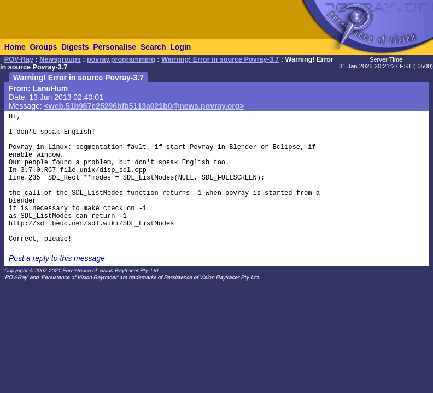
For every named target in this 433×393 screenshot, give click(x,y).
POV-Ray (18, 59)
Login (180, 47)
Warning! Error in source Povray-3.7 (220, 59)
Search (153, 47)
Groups (43, 47)
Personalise (114, 47)
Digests (75, 47)
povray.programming (121, 59)
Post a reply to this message (57, 258)
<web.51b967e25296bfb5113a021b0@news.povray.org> (144, 106)
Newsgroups (60, 59)
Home (15, 47)
